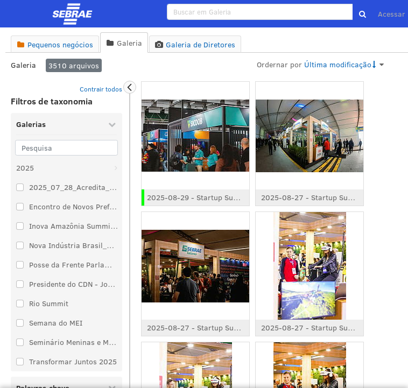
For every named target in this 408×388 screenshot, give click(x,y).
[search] (260, 12)
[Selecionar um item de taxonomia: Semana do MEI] (20, 323)
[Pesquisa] (66, 148)
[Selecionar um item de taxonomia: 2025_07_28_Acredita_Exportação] (20, 187)
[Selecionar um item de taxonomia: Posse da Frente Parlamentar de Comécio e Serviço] (20, 265)
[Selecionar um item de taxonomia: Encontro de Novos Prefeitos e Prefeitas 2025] (20, 206)
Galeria (23, 65)
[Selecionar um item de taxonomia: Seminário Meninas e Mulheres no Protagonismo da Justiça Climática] (20, 342)
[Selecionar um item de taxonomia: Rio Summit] (20, 303)
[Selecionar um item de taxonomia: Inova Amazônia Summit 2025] (20, 226)
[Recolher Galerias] (112, 124)
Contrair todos (101, 88)
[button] (362, 14)
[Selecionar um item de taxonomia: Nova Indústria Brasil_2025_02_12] (20, 245)
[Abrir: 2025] (116, 168)
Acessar (391, 14)
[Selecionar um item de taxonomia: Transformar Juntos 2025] (20, 361)
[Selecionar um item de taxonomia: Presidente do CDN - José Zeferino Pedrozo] (20, 284)
